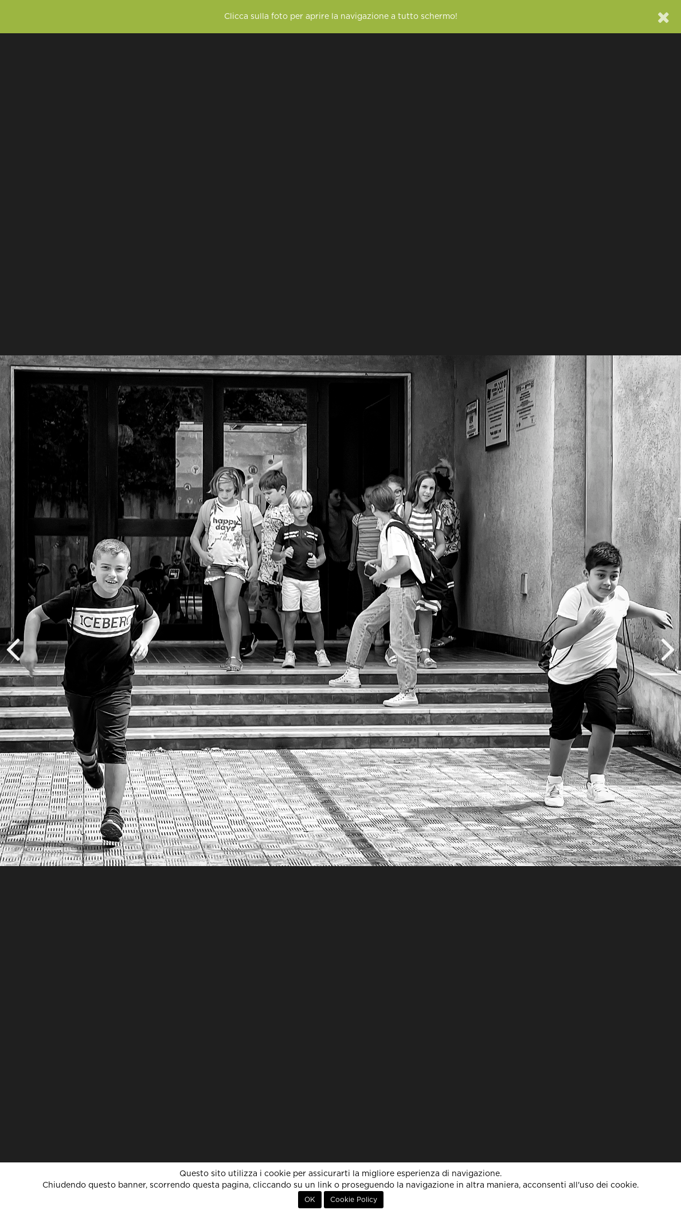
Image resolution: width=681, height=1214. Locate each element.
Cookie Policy (353, 1199)
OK (309, 1199)
